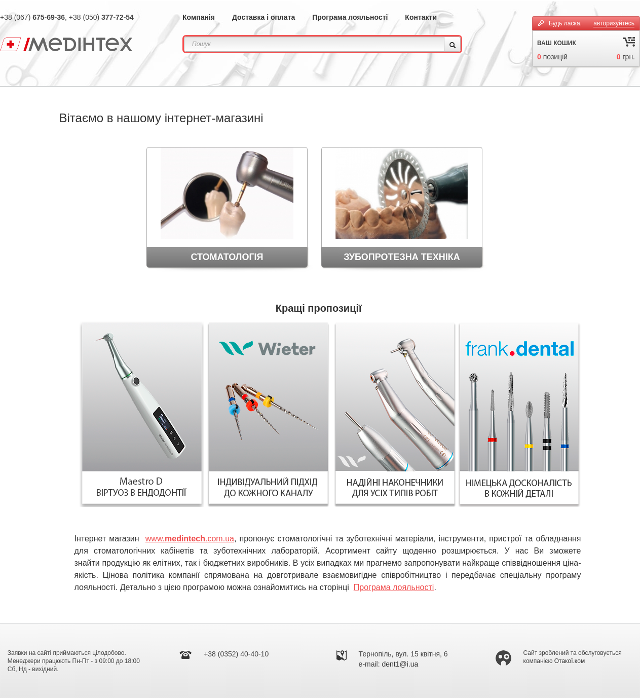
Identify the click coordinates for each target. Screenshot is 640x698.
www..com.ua (189, 538)
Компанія (198, 17)
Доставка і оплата (263, 17)
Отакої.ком (569, 661)
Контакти (421, 17)
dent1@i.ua (400, 664)
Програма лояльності (350, 17)
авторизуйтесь (613, 23)
